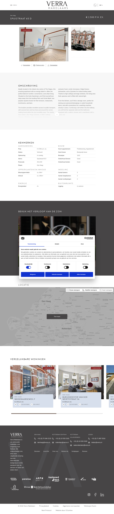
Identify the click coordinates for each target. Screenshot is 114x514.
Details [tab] (57, 244)
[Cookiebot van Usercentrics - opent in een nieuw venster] (85, 238)
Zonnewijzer (52, 67)
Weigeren (33, 274)
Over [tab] (82, 244)
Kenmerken (25, 67)
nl (101, 6)
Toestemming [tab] (32, 244)
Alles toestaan (81, 274)
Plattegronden (38, 67)
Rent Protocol (46, 512)
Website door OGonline (64, 512)
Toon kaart (57, 318)
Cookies (56, 507)
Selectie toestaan (57, 274)
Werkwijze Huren (90, 507)
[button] (42, 60)
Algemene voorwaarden (71, 507)
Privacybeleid (44, 507)
